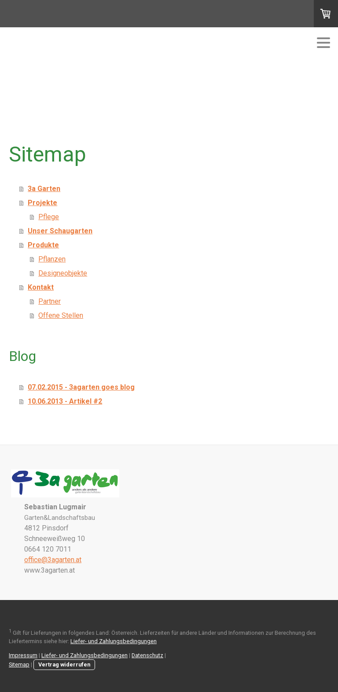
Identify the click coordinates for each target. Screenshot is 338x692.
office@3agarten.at (52, 560)
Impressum (23, 655)
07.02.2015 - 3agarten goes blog (81, 387)
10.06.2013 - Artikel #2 (65, 401)
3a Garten (44, 188)
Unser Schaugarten (60, 231)
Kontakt (41, 287)
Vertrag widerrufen (64, 664)
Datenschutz (147, 655)
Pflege (48, 217)
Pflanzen (52, 259)
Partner (49, 301)
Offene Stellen (60, 315)
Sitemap (19, 664)
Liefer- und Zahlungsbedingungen (113, 641)
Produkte (43, 245)
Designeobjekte (62, 273)
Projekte (42, 203)
